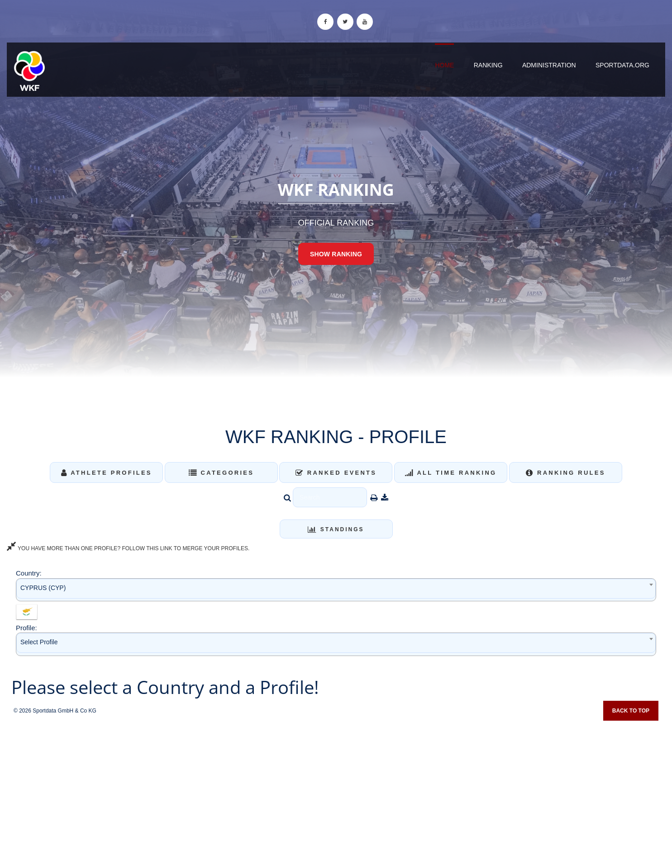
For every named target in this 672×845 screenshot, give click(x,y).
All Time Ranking (451, 472)
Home (444, 65)
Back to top (630, 711)
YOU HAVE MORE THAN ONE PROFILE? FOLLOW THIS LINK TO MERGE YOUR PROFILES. (128, 548)
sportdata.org (622, 65)
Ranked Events (336, 472)
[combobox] (336, 589)
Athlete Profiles (106, 472)
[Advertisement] (336, 780)
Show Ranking (336, 254)
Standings (336, 529)
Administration (549, 65)
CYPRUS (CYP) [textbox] (43, 587)
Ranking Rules (565, 472)
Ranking (488, 65)
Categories (221, 472)
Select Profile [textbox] (38, 642)
